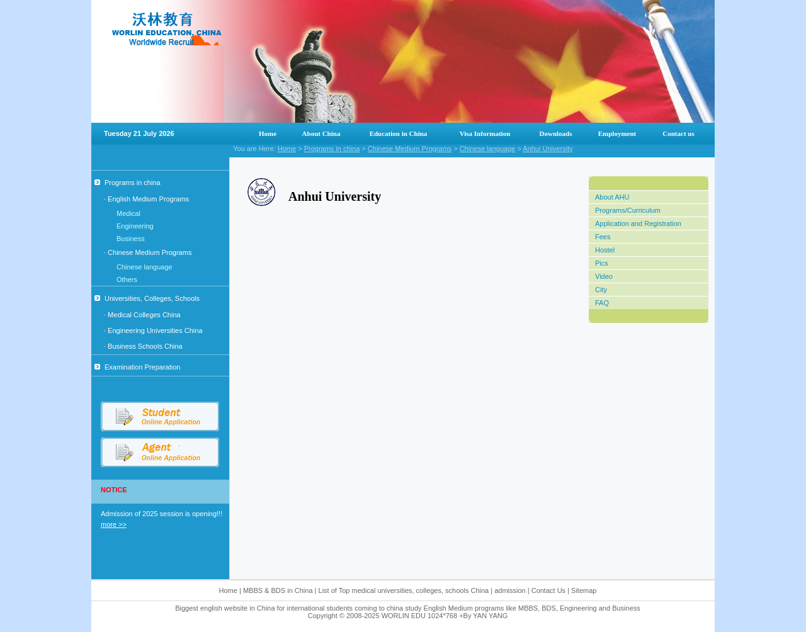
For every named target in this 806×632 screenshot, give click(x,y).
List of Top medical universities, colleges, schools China (404, 590)
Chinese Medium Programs (409, 148)
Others (126, 279)
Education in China (399, 133)
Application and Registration (638, 223)
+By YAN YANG (483, 615)
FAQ (602, 303)
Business (130, 238)
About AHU (612, 197)
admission (510, 590)
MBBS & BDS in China (278, 590)
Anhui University (547, 148)
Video (604, 276)
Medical (128, 213)
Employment (617, 133)
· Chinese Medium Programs (147, 252)
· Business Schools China (143, 346)
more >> (114, 524)
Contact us (678, 133)
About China (321, 133)
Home (267, 133)
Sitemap (583, 590)
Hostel (605, 250)
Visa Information (485, 133)
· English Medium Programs (146, 199)
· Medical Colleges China (142, 315)
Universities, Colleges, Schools (147, 298)
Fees (602, 236)
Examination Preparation (137, 367)
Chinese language (488, 148)
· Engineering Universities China (153, 330)
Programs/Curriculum (628, 210)
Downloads (556, 133)
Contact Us (549, 590)
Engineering (135, 226)
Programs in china (332, 148)
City (601, 289)
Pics (601, 263)
